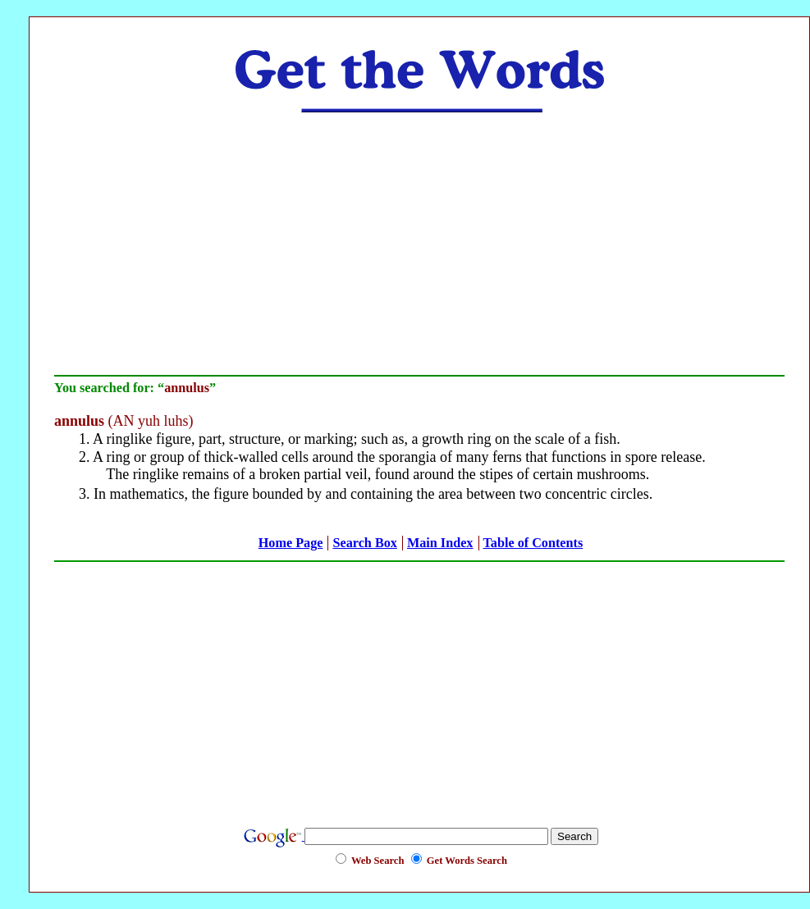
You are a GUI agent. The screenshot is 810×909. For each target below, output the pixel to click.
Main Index (440, 543)
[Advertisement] (420, 244)
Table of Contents (533, 543)
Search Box (364, 543)
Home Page (291, 543)
